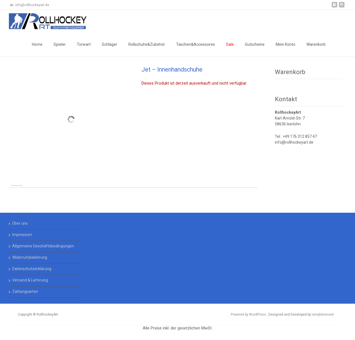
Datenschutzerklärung (31, 269)
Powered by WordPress (249, 314)
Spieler (60, 44)
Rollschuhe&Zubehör (146, 44)
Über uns (20, 223)
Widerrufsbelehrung (29, 257)
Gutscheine (255, 44)
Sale (230, 44)
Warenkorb (316, 44)
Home (37, 44)
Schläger (109, 44)
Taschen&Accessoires (195, 44)
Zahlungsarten (25, 291)
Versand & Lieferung (30, 280)
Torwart (84, 44)
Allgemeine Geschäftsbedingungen (43, 246)
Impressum (22, 234)
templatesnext (323, 314)
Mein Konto (285, 44)
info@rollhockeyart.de (294, 142)
